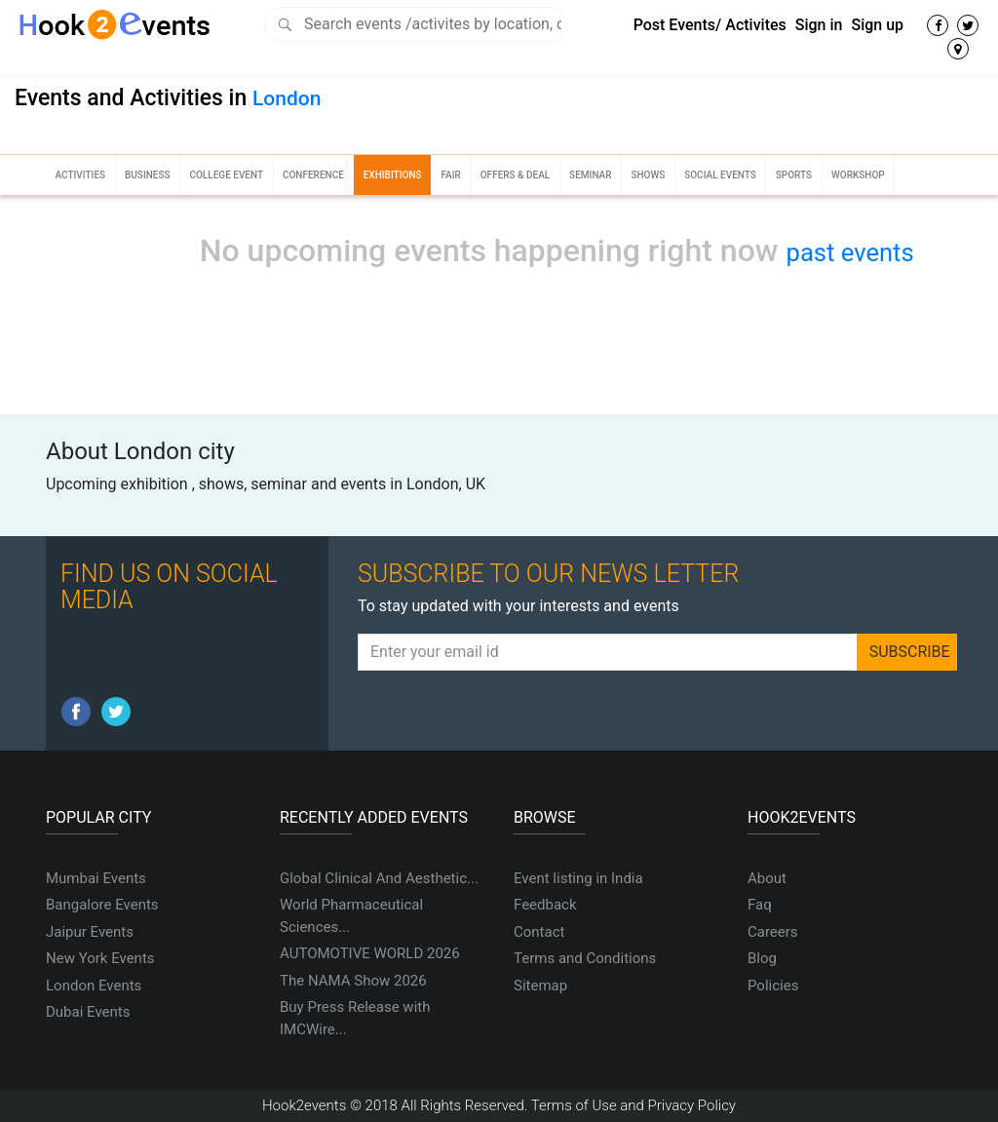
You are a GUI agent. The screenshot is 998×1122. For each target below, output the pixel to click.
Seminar (590, 175)
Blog (762, 958)
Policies (773, 985)
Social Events (720, 175)
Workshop (858, 175)
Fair (450, 175)
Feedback (545, 904)
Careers (773, 932)
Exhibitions (393, 175)
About (767, 878)
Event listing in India (578, 878)
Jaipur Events (90, 932)
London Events (93, 985)
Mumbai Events (96, 878)
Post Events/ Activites (710, 25)
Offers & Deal (515, 175)
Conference (313, 175)
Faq (760, 904)
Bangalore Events (102, 904)
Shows (648, 175)
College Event (226, 175)
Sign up (877, 25)
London (286, 98)
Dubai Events (88, 1012)
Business (148, 175)
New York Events (100, 958)
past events (850, 252)
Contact (539, 932)
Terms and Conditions (585, 958)
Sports (794, 175)
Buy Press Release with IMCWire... (355, 1018)
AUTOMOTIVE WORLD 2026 (370, 953)
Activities (80, 175)
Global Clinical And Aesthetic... (379, 878)
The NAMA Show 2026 (353, 980)
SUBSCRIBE (909, 651)
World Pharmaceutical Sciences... (351, 916)
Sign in (819, 25)
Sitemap (540, 985)
